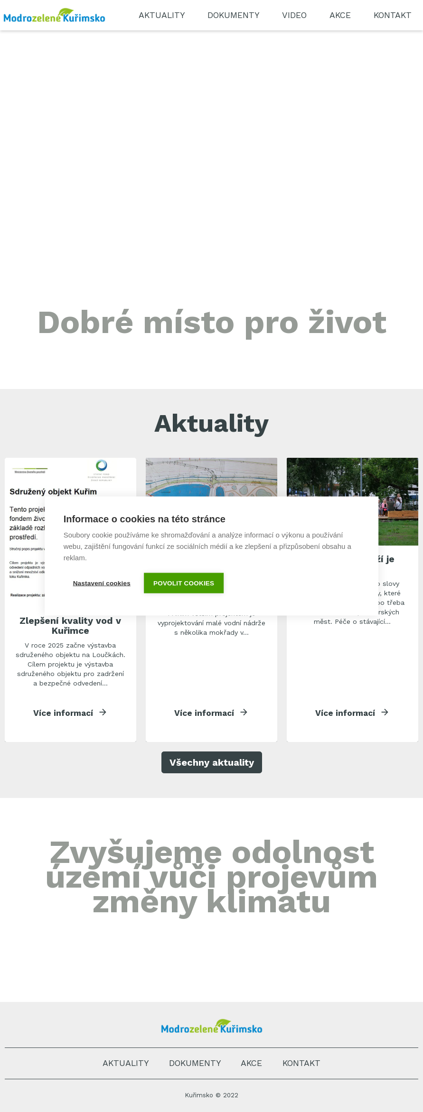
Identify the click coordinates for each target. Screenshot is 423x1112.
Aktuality (162, 15)
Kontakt (393, 15)
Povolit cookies (184, 583)
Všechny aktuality (211, 763)
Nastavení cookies (102, 583)
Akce (340, 15)
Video (294, 15)
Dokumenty (233, 15)
